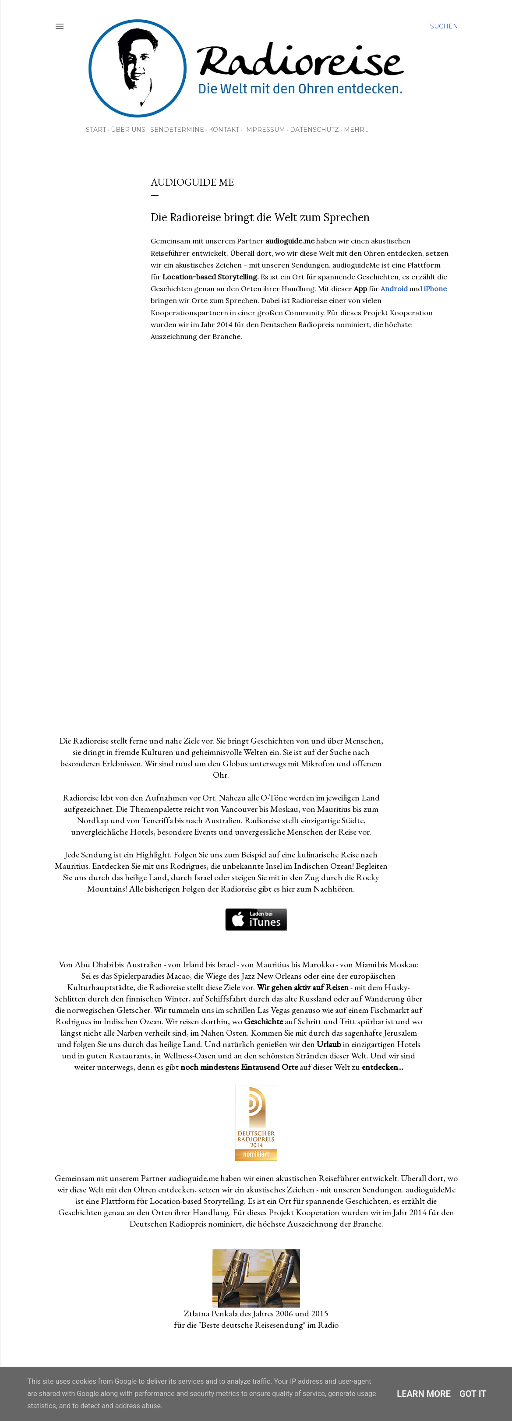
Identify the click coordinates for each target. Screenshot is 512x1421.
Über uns (128, 130)
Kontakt (224, 130)
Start (96, 130)
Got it (473, 1394)
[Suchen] (444, 26)
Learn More (424, 1394)
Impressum (264, 130)
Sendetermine (177, 130)
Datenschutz (314, 130)
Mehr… (356, 130)
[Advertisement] (300, 651)
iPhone (435, 288)
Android (394, 288)
